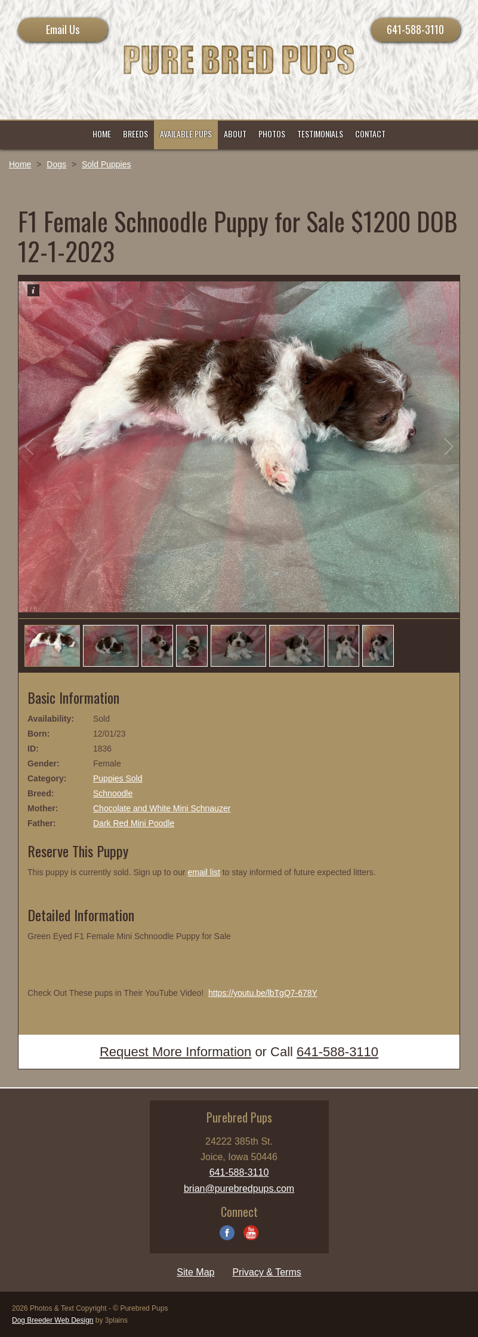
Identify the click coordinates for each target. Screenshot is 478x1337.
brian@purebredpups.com (239, 1188)
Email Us (62, 29)
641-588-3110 (415, 29)
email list (203, 872)
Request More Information (175, 1051)
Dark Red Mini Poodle (133, 823)
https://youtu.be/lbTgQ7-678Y (262, 993)
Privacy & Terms (266, 1272)
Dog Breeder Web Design (53, 1320)
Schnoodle (112, 793)
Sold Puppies (106, 164)
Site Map (195, 1272)
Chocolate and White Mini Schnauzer (161, 808)
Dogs (56, 164)
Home (20, 164)
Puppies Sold (118, 778)
